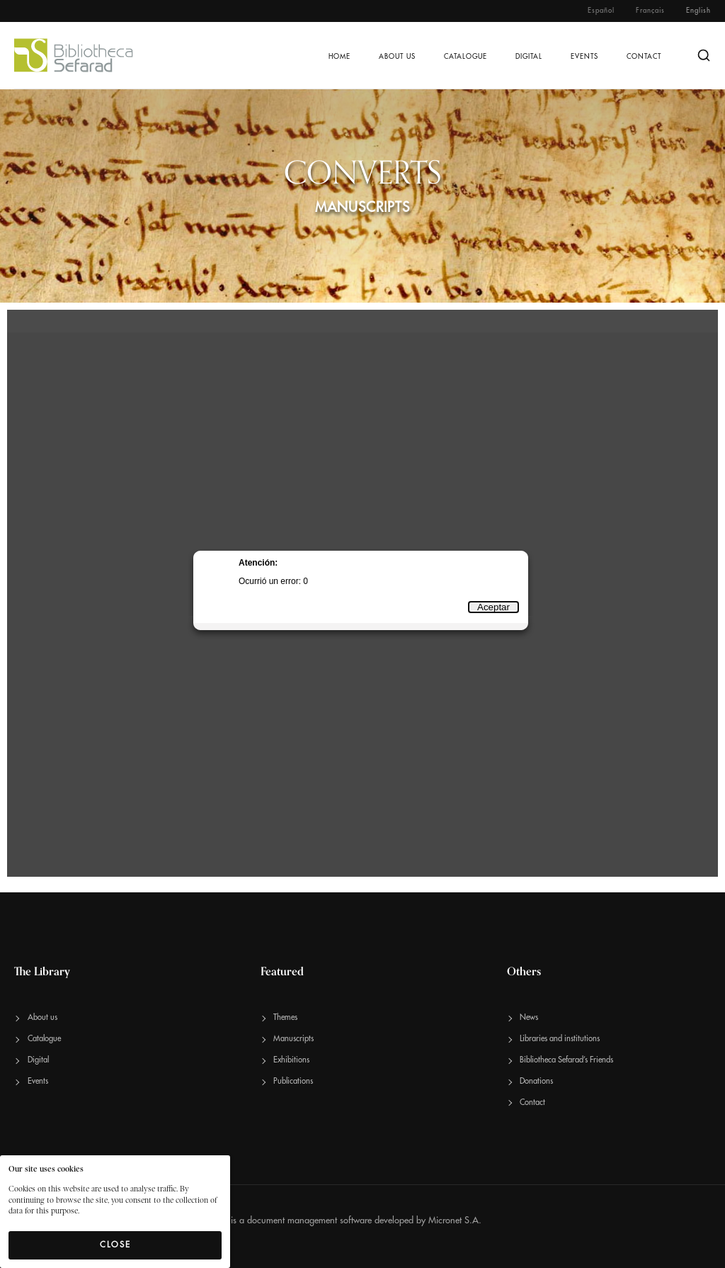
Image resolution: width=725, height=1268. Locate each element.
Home (339, 56)
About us (397, 56)
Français (650, 10)
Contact (644, 56)
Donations (536, 1081)
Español (601, 10)
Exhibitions (291, 1060)
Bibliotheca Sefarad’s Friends (566, 1060)
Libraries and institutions (560, 1039)
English (698, 10)
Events (584, 56)
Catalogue (465, 56)
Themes (285, 1017)
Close (115, 1244)
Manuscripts (293, 1039)
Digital (528, 56)
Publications (293, 1081)
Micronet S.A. (454, 1220)
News (529, 1017)
